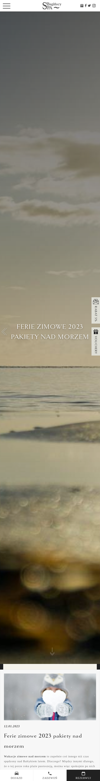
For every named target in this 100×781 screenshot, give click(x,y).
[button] (4, 332)
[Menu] (13, 6)
